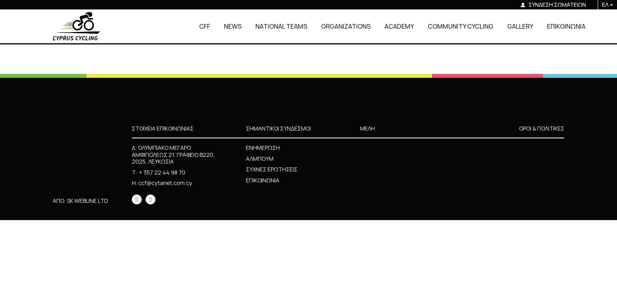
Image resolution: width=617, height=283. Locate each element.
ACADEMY (399, 26)
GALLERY (520, 26)
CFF (204, 26)
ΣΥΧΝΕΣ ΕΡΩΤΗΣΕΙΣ (271, 169)
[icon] (137, 199)
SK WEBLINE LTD (87, 200)
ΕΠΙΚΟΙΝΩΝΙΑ (566, 26)
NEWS (233, 26)
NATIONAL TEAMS (281, 26)
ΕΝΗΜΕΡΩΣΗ (263, 147)
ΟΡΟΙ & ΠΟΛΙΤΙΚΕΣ (541, 128)
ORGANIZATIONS (346, 26)
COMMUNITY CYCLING (460, 26)
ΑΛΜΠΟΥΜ (259, 158)
